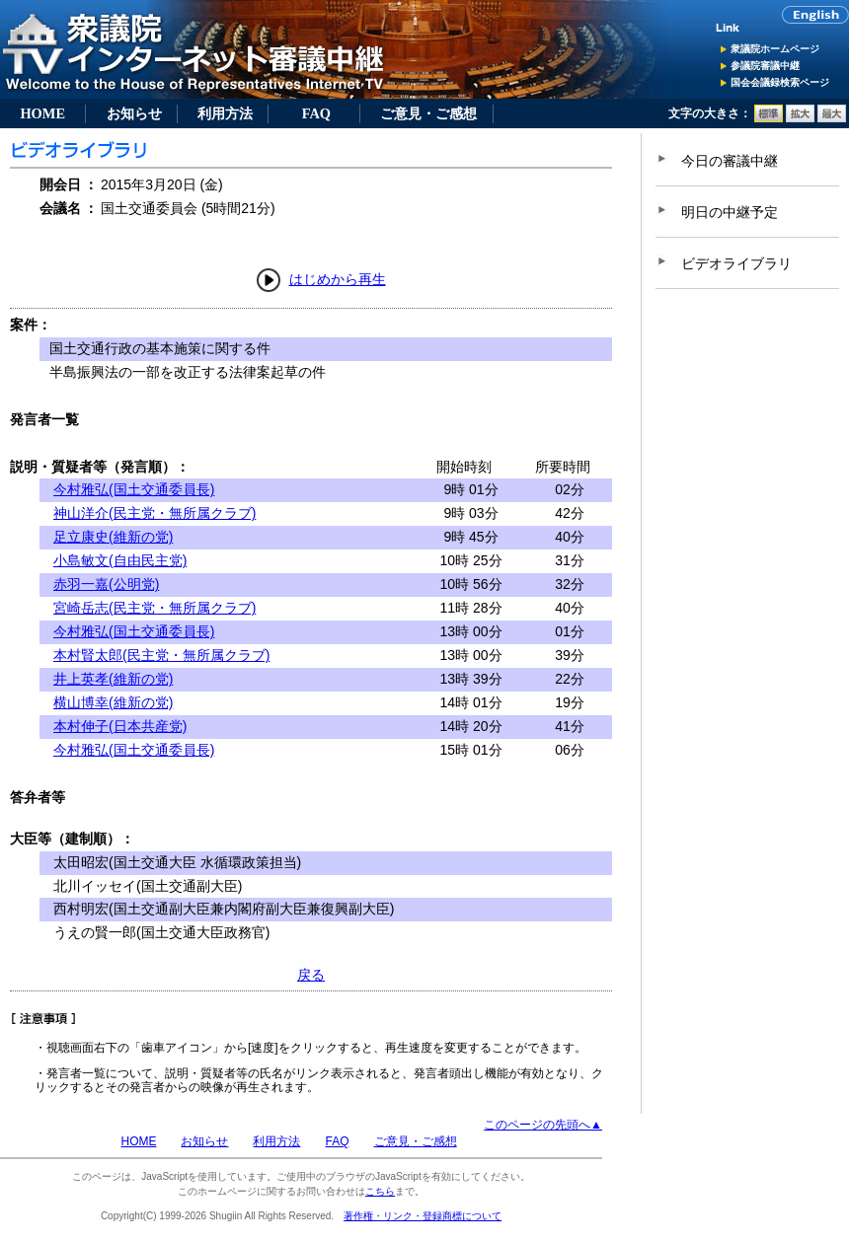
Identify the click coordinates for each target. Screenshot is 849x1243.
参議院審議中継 (765, 65)
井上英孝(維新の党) (113, 679)
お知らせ (134, 113)
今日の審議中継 (729, 161)
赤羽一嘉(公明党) (106, 584)
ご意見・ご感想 (428, 113)
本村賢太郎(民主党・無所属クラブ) (161, 655)
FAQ (316, 113)
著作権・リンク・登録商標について (423, 1215)
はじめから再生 (337, 279)
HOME (42, 113)
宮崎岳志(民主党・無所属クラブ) (154, 608)
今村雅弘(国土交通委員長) (133, 489)
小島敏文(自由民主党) (120, 560)
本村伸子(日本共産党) (120, 726)
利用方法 (225, 113)
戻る (311, 975)
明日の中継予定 (729, 212)
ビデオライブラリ (736, 263)
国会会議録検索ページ (780, 82)
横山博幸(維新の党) (113, 702)
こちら (380, 1191)
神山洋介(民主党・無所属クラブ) (154, 513)
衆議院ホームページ (775, 48)
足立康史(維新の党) (113, 537)
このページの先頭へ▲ (543, 1125)
